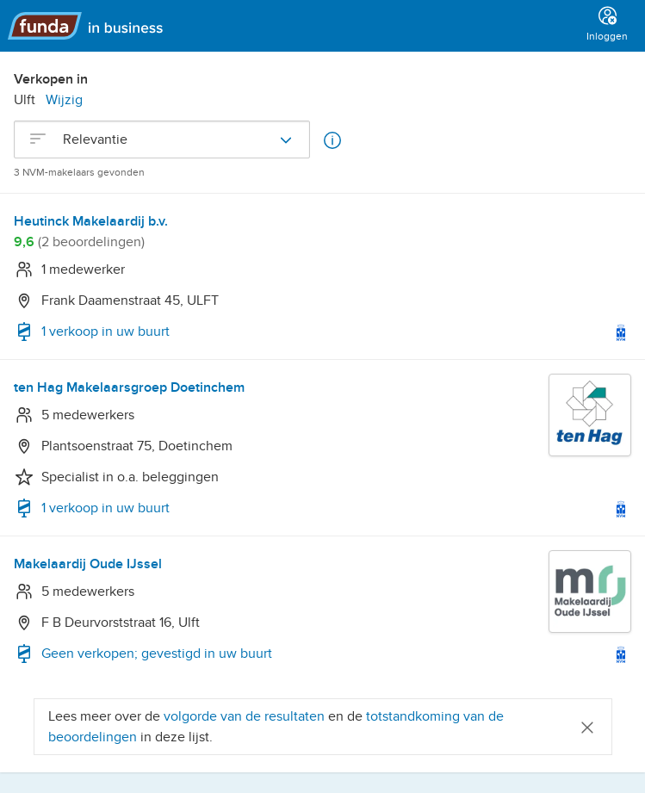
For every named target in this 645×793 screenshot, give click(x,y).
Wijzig (64, 99)
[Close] (587, 726)
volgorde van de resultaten (244, 716)
